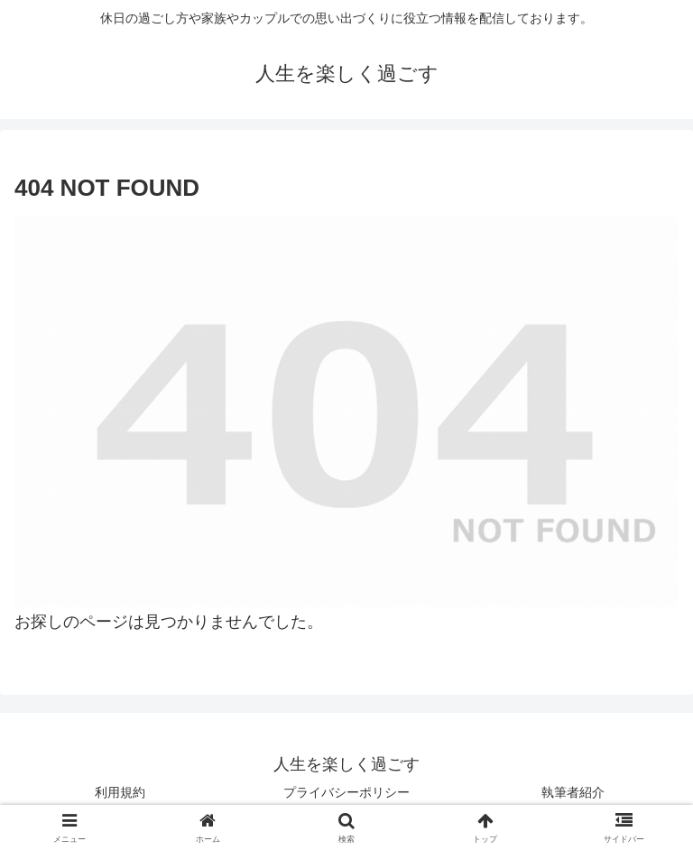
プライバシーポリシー (346, 792)
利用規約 (120, 792)
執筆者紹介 (573, 792)
